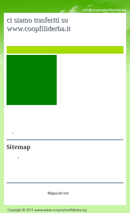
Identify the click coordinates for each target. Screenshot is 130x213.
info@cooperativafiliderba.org (104, 10)
